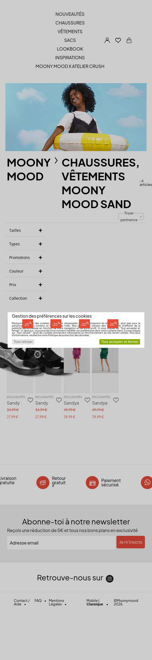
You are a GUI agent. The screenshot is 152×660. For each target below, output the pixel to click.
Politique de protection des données (68, 335)
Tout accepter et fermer (119, 342)
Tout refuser (23, 342)
